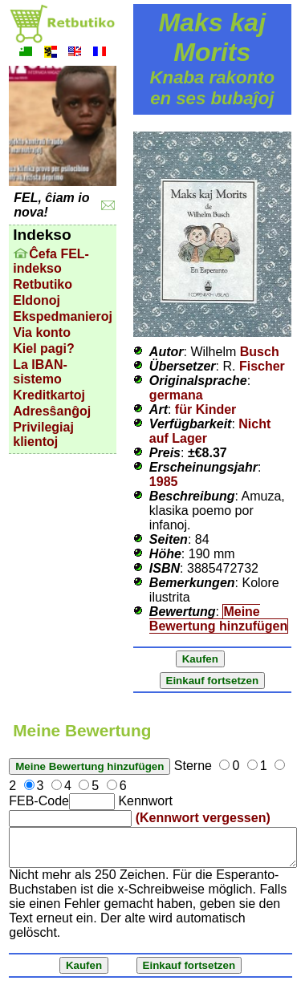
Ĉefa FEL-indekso (51, 261)
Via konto (42, 332)
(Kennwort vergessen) (203, 818)
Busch (259, 352)
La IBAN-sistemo (40, 372)
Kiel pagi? (43, 348)
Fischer (262, 366)
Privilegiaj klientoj (43, 434)
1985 (163, 481)
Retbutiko (42, 284)
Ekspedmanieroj (62, 316)
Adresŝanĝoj (52, 411)
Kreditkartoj (49, 395)
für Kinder (205, 409)
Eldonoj (36, 300)
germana (176, 395)
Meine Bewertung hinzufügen (218, 619)
